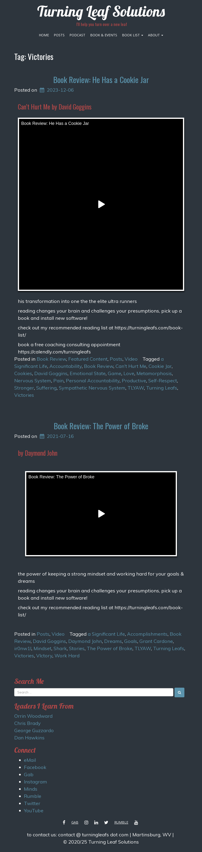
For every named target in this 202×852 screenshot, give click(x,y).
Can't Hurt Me (130, 366)
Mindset (42, 648)
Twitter (32, 803)
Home (44, 35)
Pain (58, 381)
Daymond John (85, 641)
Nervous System (32, 381)
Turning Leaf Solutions (101, 11)
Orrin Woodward (33, 716)
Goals (130, 641)
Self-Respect (162, 381)
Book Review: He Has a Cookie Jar (101, 79)
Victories (24, 395)
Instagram (35, 782)
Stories (77, 648)
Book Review (51, 359)
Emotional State (88, 373)
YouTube (33, 810)
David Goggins (50, 373)
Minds (30, 789)
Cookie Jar (160, 366)
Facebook (35, 767)
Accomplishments (147, 634)
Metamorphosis (154, 373)
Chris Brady (27, 723)
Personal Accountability (93, 381)
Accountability (65, 366)
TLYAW (136, 388)
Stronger (24, 388)
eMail (30, 760)
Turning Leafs (161, 388)
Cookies (23, 373)
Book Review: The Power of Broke (101, 426)
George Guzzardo (34, 730)
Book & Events (103, 35)
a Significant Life (106, 634)
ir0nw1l (22, 648)
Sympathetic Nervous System (92, 388)
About (155, 35)
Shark (60, 648)
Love (128, 373)
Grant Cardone (156, 641)
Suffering (46, 388)
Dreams (113, 641)
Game (114, 373)
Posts (59, 35)
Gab (29, 774)
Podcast (77, 35)
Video (131, 359)
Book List (132, 35)
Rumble (32, 796)
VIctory (44, 656)
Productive (134, 381)
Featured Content (88, 359)
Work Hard (67, 656)
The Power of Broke (109, 648)
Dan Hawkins (29, 738)
